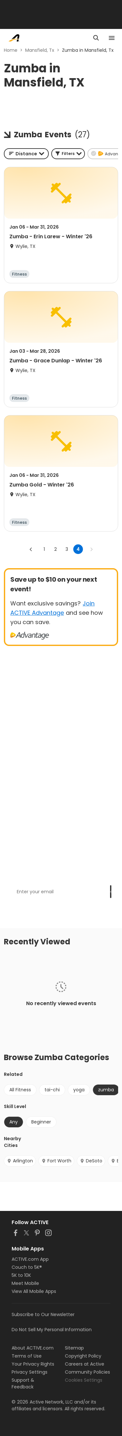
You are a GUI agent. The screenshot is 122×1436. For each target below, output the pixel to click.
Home (10, 50)
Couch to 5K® (27, 1267)
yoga (79, 1089)
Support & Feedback (23, 1383)
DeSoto (91, 1161)
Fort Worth (56, 1161)
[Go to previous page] (31, 549)
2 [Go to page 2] (55, 549)
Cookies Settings (83, 1380)
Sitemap (74, 1348)
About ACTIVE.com (33, 1348)
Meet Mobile (25, 1283)
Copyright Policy (83, 1356)
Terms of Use (27, 1356)
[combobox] (26, 153)
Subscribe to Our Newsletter (43, 1314)
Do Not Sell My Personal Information (52, 1329)
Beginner (41, 1122)
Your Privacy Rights (33, 1364)
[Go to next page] (91, 549)
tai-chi (52, 1089)
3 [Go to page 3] (67, 549)
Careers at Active (84, 1364)
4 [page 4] (78, 549)
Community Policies (87, 1372)
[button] (68, 153)
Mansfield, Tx (39, 50)
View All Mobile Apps (34, 1291)
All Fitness (20, 1089)
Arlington (20, 1161)
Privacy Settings (29, 1372)
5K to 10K (21, 1275)
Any (13, 1122)
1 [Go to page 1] (44, 549)
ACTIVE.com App (30, 1259)
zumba (106, 1089)
